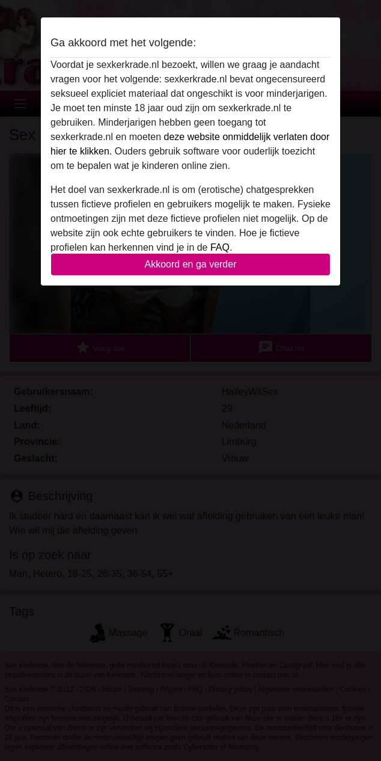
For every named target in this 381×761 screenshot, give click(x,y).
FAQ (220, 247)
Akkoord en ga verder (191, 264)
